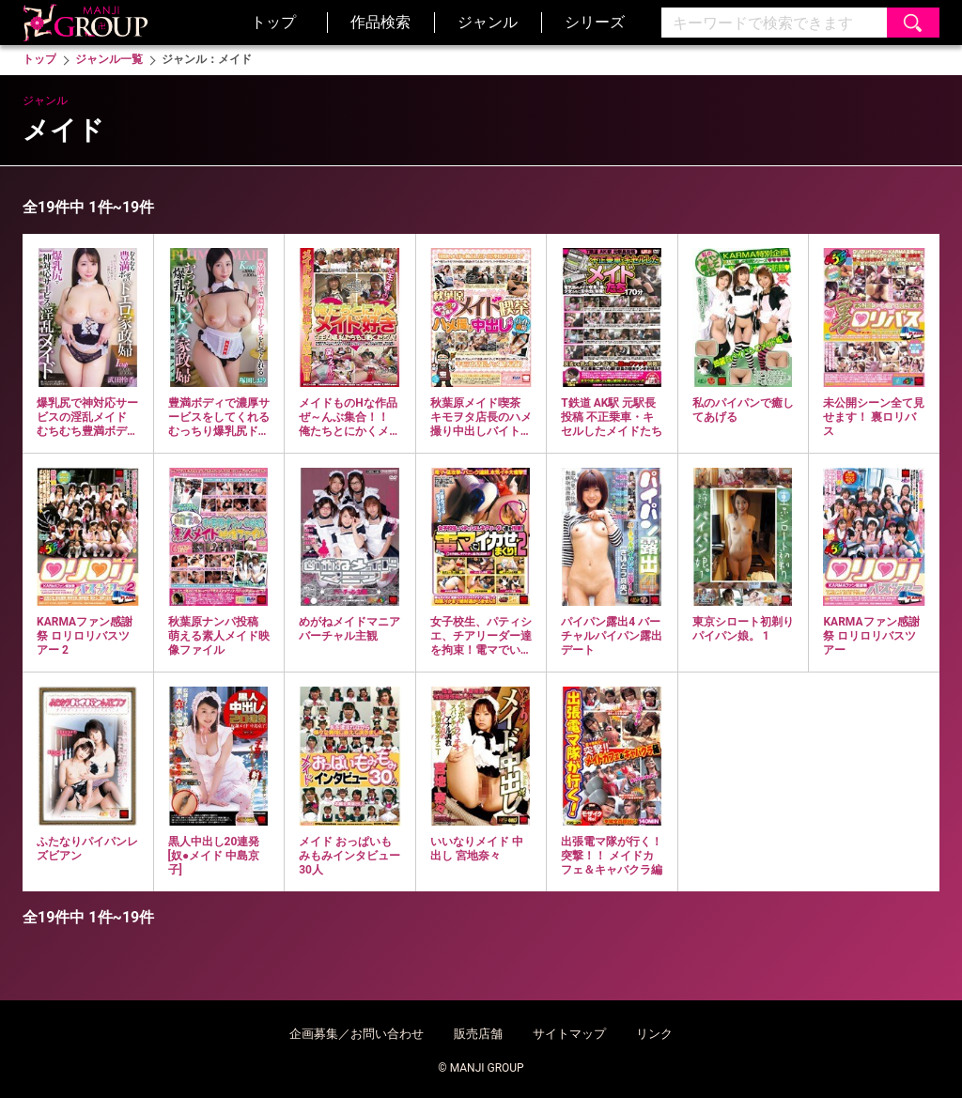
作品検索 (380, 22)
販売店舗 (478, 1034)
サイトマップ (569, 1034)
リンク (654, 1034)
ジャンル (488, 22)
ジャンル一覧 (109, 59)
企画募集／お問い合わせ (356, 1034)
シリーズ (595, 22)
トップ (273, 22)
